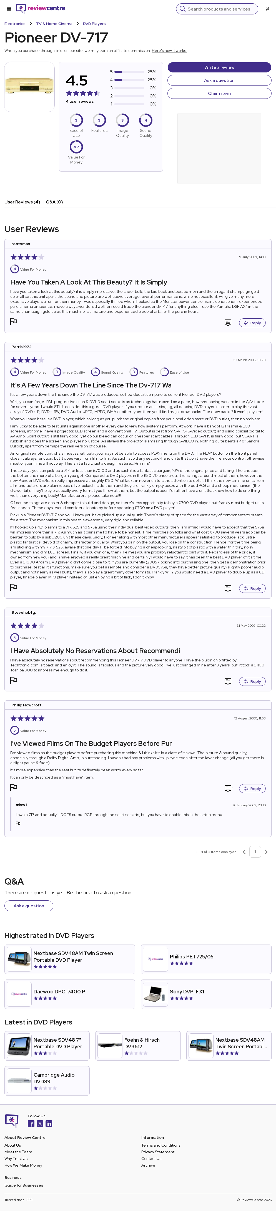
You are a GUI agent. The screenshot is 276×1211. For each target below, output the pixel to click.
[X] (40, 1124)
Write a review (219, 67)
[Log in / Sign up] (267, 8)
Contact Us (151, 1158)
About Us (12, 1145)
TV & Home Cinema (54, 23)
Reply (252, 322)
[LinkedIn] (49, 1124)
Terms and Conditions (160, 1145)
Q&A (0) (54, 202)
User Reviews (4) (22, 202)
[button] (13, 322)
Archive (148, 1165)
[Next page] (266, 852)
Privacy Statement (157, 1151)
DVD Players (94, 23)
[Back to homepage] (41, 8)
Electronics (15, 23)
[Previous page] (244, 852)
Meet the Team (18, 1151)
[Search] (221, 9)
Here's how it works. (169, 50)
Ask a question (219, 80)
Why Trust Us (15, 1158)
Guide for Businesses (23, 1185)
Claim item (219, 93)
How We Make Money (23, 1165)
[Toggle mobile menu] (8, 8)
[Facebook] (31, 1124)
